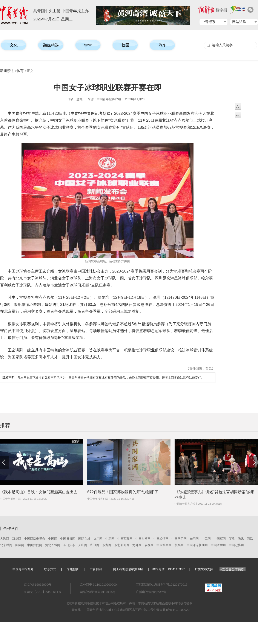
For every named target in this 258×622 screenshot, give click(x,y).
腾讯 (241, 538)
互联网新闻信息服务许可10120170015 (162, 584)
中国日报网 (67, 538)
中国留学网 (218, 545)
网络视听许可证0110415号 (98, 592)
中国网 (52, 538)
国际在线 (84, 538)
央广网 (97, 538)
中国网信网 (179, 538)
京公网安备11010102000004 (99, 584)
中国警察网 (164, 545)
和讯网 (94, 545)
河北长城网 (52, 545)
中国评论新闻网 (197, 545)
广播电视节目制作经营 (151, 592)
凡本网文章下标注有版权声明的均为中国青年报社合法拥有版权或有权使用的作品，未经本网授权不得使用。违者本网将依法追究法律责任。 (103, 377)
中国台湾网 (142, 538)
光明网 (194, 538)
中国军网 (220, 538)
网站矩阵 (239, 22)
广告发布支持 (220, 569)
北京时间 (6, 545)
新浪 (232, 538)
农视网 (149, 545)
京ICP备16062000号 (37, 584)
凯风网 (179, 545)
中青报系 (208, 22)
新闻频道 (7, 71)
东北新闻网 (121, 545)
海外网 (136, 545)
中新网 (109, 538)
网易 (250, 538)
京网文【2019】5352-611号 (42, 592)
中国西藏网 (124, 538)
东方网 (106, 545)
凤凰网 (19, 545)
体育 (20, 71)
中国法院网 (34, 545)
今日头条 (69, 545)
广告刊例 (96, 569)
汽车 (162, 45)
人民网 (4, 538)
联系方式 (50, 569)
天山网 (82, 545)
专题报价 (73, 569)
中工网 (206, 538)
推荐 (5, 425)
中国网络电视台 (34, 538)
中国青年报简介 (23, 569)
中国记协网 (236, 545)
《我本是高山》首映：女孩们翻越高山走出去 (38, 492)
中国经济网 (161, 538)
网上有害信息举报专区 (128, 569)
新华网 (16, 538)
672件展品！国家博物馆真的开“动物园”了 (122, 492)
